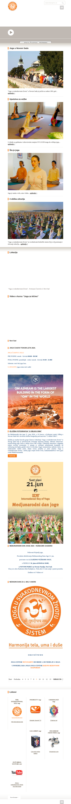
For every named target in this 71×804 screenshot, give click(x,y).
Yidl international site (17, 722)
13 (50, 679)
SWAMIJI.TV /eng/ (35, 700)
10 (39, 679)
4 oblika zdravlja (17, 199)
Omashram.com (53, 751)
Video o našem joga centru (12, 32)
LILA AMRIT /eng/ (35, 731)
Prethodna (17, 679)
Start (10, 679)
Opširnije (12, 456)
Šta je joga (14, 150)
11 (43, 679)
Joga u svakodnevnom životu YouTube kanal (17, 784)
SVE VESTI (57, 679)
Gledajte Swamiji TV (35, 720)
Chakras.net (53, 720)
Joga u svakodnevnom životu (12, 7)
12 (47, 679)
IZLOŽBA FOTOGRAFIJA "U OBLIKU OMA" (25, 431)
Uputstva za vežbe (18, 99)
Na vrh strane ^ (14, 797)
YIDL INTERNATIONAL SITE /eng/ (17, 701)
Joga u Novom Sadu (18, 48)
